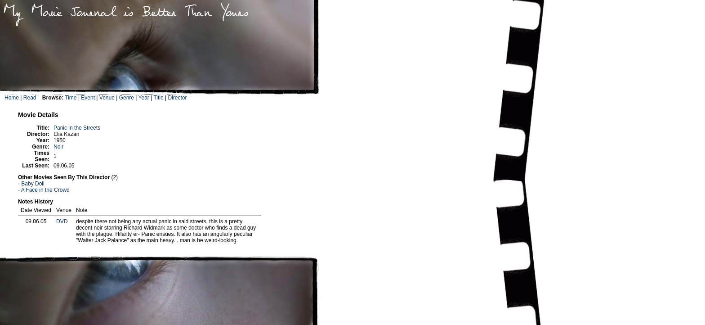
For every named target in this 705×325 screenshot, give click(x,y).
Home (11, 98)
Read (29, 98)
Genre (126, 98)
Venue (107, 98)
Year (143, 98)
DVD (61, 221)
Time (70, 98)
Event (88, 98)
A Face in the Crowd (45, 190)
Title (158, 98)
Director (177, 98)
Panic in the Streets (77, 128)
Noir (58, 147)
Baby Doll (32, 184)
